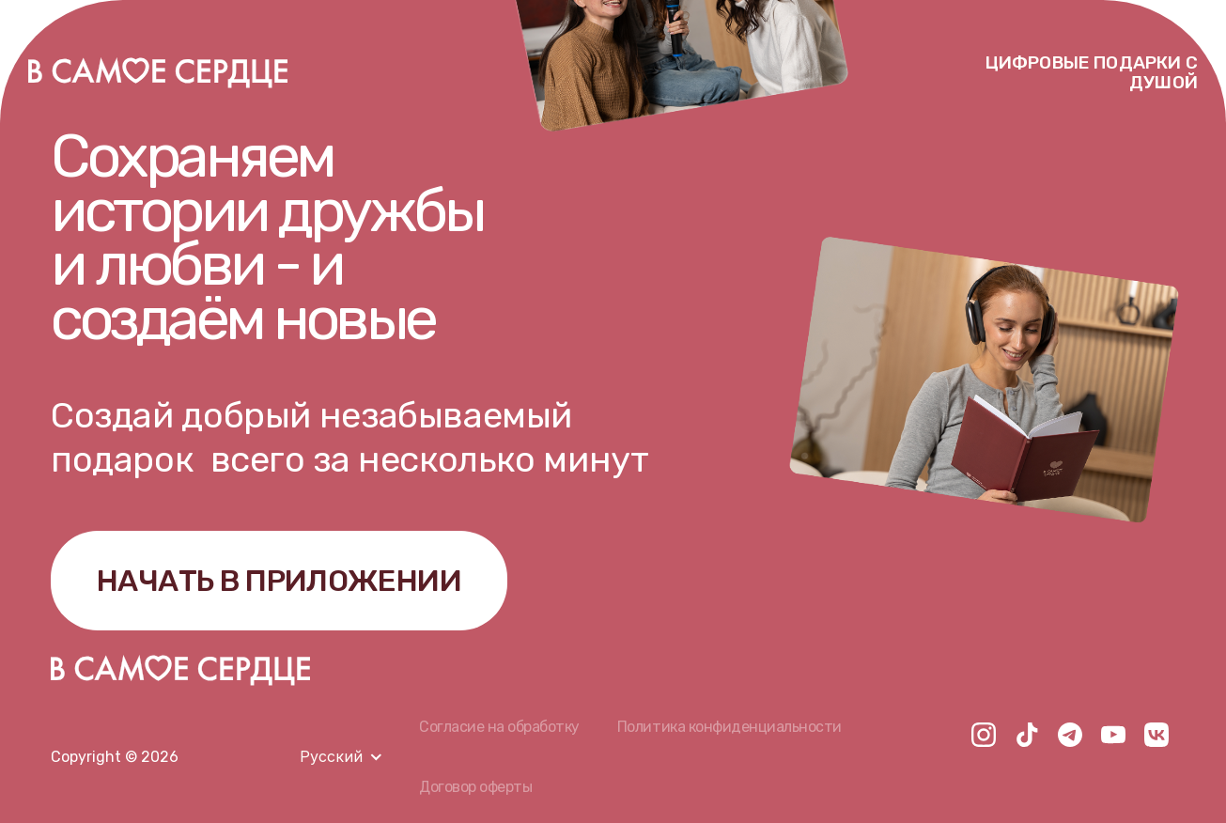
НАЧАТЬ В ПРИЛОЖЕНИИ (279, 580)
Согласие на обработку (499, 727)
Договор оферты (475, 787)
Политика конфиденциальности (729, 727)
